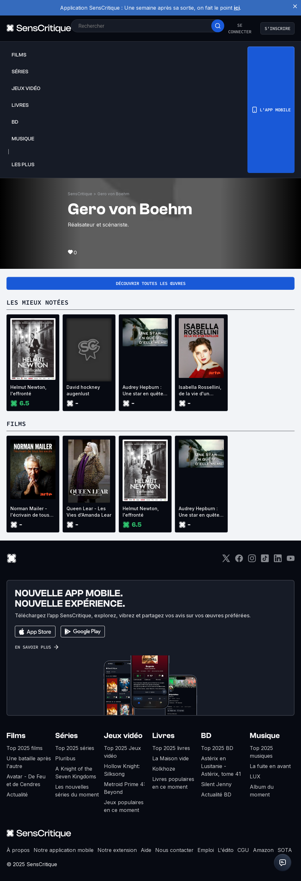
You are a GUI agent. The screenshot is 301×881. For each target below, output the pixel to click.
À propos (18, 850)
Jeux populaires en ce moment (124, 806)
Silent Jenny (216, 784)
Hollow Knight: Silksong (122, 770)
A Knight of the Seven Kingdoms (75, 772)
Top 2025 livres (171, 748)
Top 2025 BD (217, 748)
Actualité (17, 794)
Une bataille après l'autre (28, 762)
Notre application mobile (64, 850)
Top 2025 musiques (261, 752)
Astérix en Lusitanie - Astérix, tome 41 (221, 766)
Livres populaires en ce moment (173, 783)
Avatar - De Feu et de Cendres (25, 780)
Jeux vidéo (123, 735)
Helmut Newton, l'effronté (28, 390)
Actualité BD (216, 794)
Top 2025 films (24, 748)
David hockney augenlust (83, 390)
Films (15, 735)
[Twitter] (226, 560)
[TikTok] (265, 560)
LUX (255, 776)
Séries (66, 735)
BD (206, 735)
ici (237, 8)
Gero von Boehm (113, 193)
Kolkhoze (163, 768)
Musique (265, 735)
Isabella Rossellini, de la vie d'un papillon (200, 390)
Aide (146, 850)
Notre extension (117, 850)
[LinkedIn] (278, 560)
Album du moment (262, 791)
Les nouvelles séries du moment (77, 791)
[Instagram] (252, 560)
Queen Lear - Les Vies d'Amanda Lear (88, 512)
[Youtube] (291, 560)
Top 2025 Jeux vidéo (122, 752)
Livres (163, 735)
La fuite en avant (270, 766)
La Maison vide (170, 758)
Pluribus (65, 758)
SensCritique (80, 193)
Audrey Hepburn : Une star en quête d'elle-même (143, 390)
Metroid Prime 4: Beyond (124, 788)
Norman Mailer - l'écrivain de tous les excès (29, 512)
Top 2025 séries (74, 748)
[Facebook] (239, 560)
